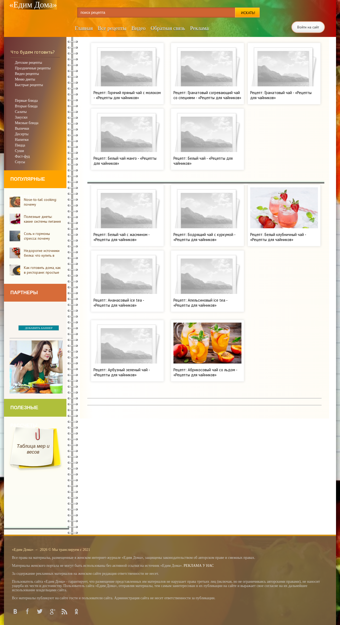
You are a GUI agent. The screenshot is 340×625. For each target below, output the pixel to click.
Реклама (199, 28)
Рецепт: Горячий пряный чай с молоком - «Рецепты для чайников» (127, 95)
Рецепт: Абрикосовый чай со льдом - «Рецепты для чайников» (205, 372)
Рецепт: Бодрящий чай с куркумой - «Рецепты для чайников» (204, 237)
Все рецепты (112, 28)
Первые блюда (26, 101)
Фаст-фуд (22, 156)
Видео (138, 28)
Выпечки (22, 128)
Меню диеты (25, 79)
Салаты (21, 112)
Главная (84, 28)
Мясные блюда (27, 123)
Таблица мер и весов (33, 449)
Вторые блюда (26, 106)
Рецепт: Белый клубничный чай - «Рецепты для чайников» (278, 237)
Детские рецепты (28, 63)
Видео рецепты (27, 74)
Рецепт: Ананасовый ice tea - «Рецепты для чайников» (119, 303)
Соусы (20, 162)
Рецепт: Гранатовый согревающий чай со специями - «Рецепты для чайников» (207, 95)
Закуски (21, 117)
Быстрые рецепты (29, 85)
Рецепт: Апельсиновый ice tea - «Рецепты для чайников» (200, 303)
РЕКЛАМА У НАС (199, 566)
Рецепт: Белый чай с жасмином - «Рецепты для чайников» (122, 237)
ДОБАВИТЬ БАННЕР (38, 328)
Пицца (20, 145)
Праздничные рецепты (32, 68)
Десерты (21, 134)
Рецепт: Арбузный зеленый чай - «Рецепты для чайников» (122, 372)
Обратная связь (168, 28)
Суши (19, 151)
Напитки (22, 140)
